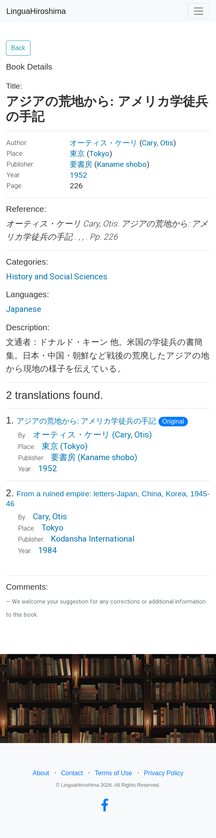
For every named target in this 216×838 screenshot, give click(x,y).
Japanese (23, 309)
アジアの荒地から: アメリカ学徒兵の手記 (87, 421)
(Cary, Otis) (132, 434)
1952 (78, 175)
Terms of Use (113, 773)
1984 (47, 550)
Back (18, 48)
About (40, 773)
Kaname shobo (122, 164)
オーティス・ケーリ (104, 142)
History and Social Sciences (56, 276)
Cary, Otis (157, 142)
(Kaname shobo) (107, 457)
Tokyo (99, 153)
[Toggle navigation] (198, 11)
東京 (77, 153)
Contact (72, 773)
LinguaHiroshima (36, 11)
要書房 (81, 164)
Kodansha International (92, 539)
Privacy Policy (164, 773)
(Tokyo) (74, 446)
